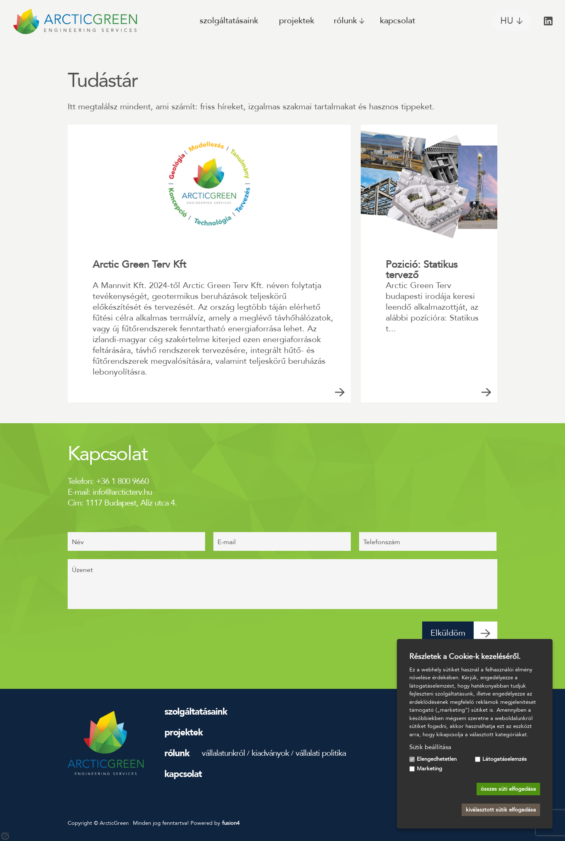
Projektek (296, 20)
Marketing (429, 768)
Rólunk (345, 20)
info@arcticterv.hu (122, 492)
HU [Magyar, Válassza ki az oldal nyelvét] (506, 21)
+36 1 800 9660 (122, 481)
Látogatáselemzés (504, 759)
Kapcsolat (397, 20)
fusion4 (231, 823)
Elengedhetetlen (437, 759)
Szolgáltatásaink (229, 20)
